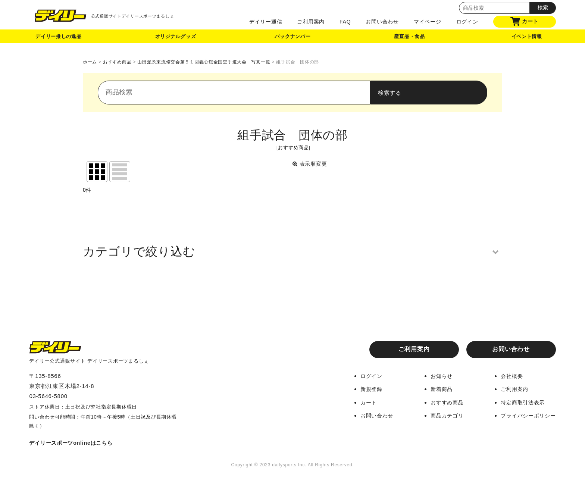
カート (524, 21)
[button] (292, 251)
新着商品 (436, 389)
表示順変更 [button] (310, 164)
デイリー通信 (265, 22)
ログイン (467, 22)
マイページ (427, 22)
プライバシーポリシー (526, 415)
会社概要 (508, 376)
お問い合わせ (382, 22)
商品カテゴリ (442, 415)
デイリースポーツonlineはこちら (73, 442)
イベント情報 (526, 38)
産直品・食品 (410, 38)
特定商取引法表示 (520, 402)
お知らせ (436, 376)
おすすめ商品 (442, 402)
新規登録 (363, 389)
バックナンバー (292, 38)
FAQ (345, 22)
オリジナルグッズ (175, 38)
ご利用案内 (311, 22)
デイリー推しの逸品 (58, 38)
